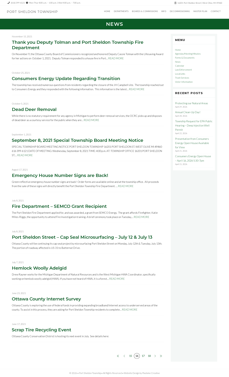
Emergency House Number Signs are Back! (60, 175)
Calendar (179, 65)
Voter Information (184, 81)
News (178, 61)
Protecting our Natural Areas (191, 103)
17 (143, 355)
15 (130, 355)
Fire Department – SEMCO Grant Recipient (59, 206)
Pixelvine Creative (151, 373)
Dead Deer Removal (34, 109)
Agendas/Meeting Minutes (188, 53)
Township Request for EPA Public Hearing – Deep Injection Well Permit (193, 125)
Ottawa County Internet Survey (46, 299)
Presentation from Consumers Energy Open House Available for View (192, 143)
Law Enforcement (183, 69)
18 (149, 355)
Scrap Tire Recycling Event (41, 330)
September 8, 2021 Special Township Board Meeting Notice (77, 140)
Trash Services (182, 77)
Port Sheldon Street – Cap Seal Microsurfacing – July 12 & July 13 (82, 237)
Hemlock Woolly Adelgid (39, 268)
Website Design (131, 373)
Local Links (180, 73)
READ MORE (116, 58)
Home (178, 49)
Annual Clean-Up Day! (187, 112)
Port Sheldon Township (33, 12)
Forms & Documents (185, 57)
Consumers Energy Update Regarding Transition (66, 78)
